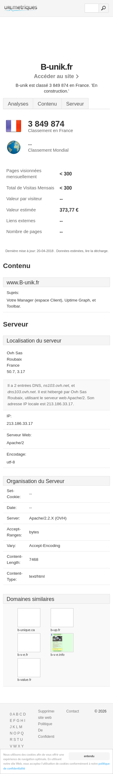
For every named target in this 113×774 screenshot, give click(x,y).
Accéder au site (54, 76)
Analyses (18, 104)
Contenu (47, 104)
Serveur (75, 104)
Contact (72, 711)
